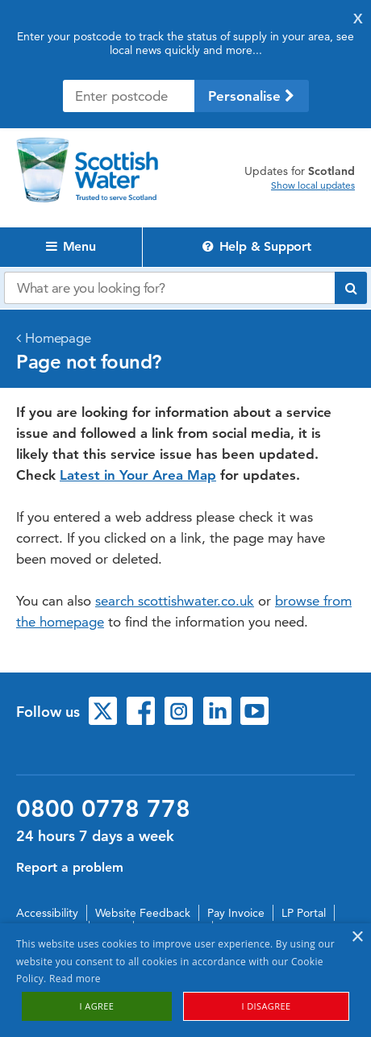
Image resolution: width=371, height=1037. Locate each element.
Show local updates (313, 185)
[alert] (185, 980)
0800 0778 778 (103, 808)
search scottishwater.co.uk (174, 601)
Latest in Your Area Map (138, 475)
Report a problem (69, 867)
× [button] (357, 937)
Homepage (58, 338)
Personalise (251, 96)
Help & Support (256, 246)
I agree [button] (97, 1006)
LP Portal (303, 913)
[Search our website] (169, 288)
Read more (75, 978)
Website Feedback (142, 913)
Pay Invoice (236, 913)
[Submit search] (351, 288)
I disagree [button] (265, 1006)
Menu (71, 246)
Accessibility (47, 913)
